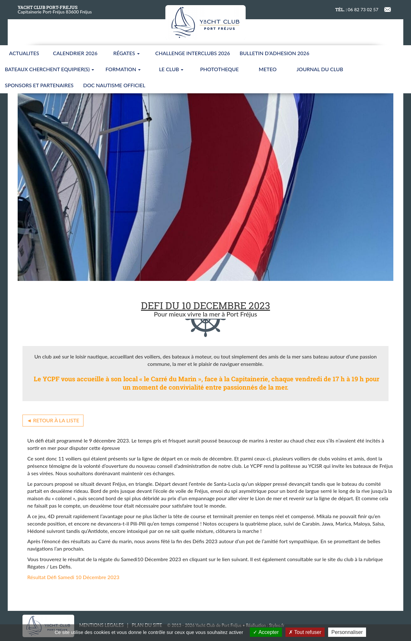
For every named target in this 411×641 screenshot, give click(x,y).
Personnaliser (347, 632)
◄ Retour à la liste (53, 420)
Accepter (266, 632)
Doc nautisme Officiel (114, 85)
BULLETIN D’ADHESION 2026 (274, 53)
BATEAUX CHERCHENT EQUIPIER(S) (49, 69)
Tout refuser (305, 632)
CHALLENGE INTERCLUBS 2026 (192, 53)
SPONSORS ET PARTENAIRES (39, 85)
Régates (126, 53)
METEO (267, 69)
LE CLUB (171, 69)
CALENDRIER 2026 (75, 53)
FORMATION (123, 69)
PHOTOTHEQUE (219, 69)
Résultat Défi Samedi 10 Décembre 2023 (73, 577)
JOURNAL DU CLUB (320, 69)
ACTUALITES (24, 53)
